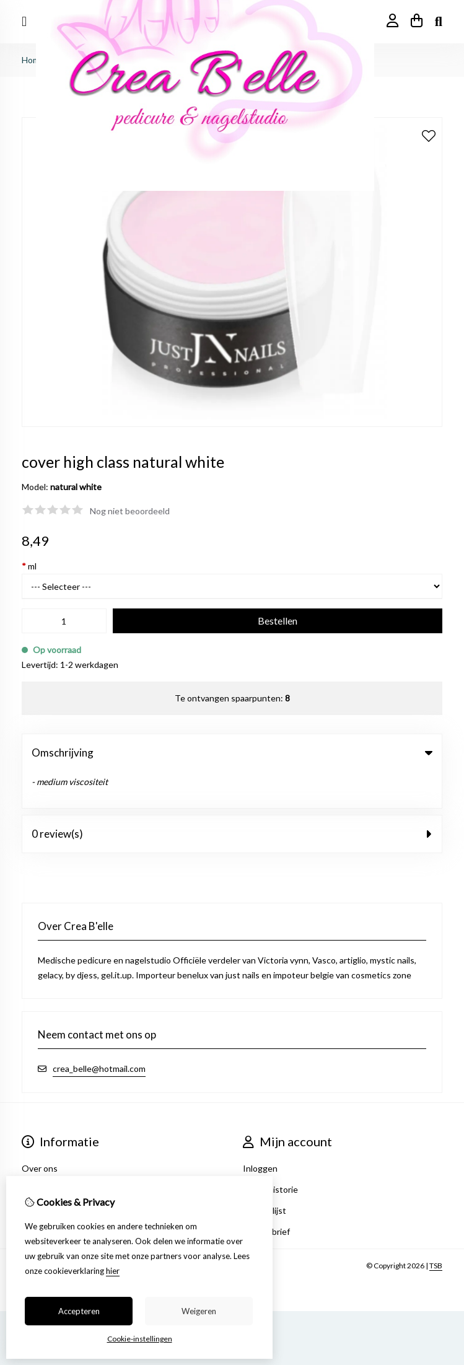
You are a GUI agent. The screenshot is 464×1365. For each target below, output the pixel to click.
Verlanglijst (264, 1174)
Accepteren (79, 1311)
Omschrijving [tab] (232, 752)
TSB (435, 1229)
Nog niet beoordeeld (130, 511)
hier (113, 1271)
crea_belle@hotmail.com (99, 1032)
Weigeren (199, 1311)
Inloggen (260, 1131)
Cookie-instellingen (139, 1338)
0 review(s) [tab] (232, 797)
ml (29, 566)
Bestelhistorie (270, 1153)
